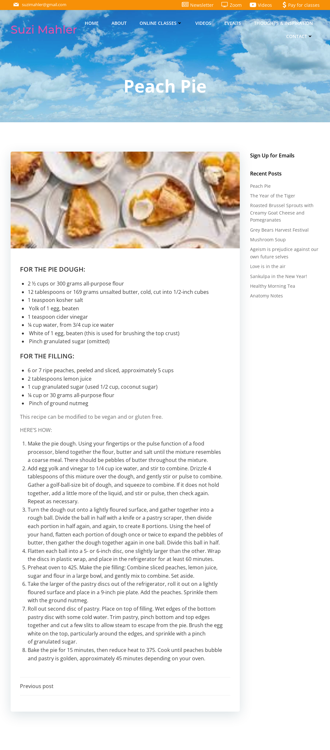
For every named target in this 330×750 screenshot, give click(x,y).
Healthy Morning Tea (272, 286)
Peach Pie (260, 186)
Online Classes (161, 23)
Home (92, 23)
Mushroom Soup (268, 240)
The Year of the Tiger (272, 196)
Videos (204, 23)
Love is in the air (267, 267)
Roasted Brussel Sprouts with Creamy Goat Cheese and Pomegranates (281, 213)
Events (233, 23)
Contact (299, 36)
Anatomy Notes (266, 296)
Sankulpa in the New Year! (278, 276)
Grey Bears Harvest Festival (279, 230)
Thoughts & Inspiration (283, 23)
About (119, 23)
